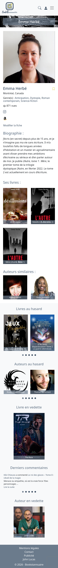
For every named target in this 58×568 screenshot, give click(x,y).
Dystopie (35, 98)
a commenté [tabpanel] (29, 480)
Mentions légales (29, 548)
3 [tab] (29, 355)
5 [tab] (35, 355)
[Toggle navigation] (52, 8)
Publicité (29, 555)
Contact (29, 552)
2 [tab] (26, 355)
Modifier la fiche (12, 125)
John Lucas (29, 559)
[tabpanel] (15, 333)
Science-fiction (29, 101)
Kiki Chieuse (10, 474)
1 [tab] (23, 355)
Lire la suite (9, 487)
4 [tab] (32, 355)
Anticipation (22, 98)
